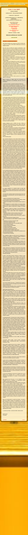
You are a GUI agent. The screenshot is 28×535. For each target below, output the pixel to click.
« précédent (5, 419)
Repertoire (17, 4)
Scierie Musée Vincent (4, 5)
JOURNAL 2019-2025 (4, 4)
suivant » (23, 419)
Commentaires (22, 4)
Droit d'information (11, 4)
